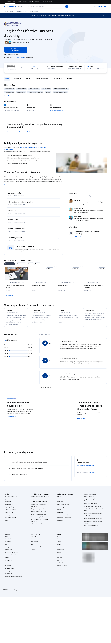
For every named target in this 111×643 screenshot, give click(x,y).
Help (58, 549)
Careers (7, 546)
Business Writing (9, 89)
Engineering (60, 509)
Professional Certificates (11, 554)
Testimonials (57, 79)
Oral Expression (46, 89)
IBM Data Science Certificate (38, 516)
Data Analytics (8, 503)
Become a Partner (9, 570)
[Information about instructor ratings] (79, 196)
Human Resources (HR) (63, 517)
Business (59, 498)
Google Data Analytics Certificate (40, 501)
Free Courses (8, 575)
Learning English (34, 11)
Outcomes (17, 79)
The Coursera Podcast (37, 549)
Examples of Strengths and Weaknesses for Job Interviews (92, 501)
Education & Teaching (63, 506)
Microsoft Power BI (10, 517)
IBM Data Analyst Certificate (38, 513)
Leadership (8, 543)
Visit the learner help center (85, 467)
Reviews (69, 79)
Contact (59, 554)
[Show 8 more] (9, 295)
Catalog (7, 549)
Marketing (60, 522)
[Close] (103, 15)
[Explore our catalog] (21, 6)
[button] (94, 6)
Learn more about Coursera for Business (19, 132)
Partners (33, 540)
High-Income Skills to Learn (91, 505)
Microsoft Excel (9, 514)
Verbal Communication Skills (61, 89)
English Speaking (9, 509)
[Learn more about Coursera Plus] (29, 58)
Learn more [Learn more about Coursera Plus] (12, 418)
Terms (59, 543)
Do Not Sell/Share (62, 567)
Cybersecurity (8, 501)
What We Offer (8, 540)
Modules (28, 79)
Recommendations (42, 79)
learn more (92, 474)
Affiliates (59, 562)
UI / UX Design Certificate (37, 526)
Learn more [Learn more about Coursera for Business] (82, 420)
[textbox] (47, 6)
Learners (33, 538)
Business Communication (60, 92)
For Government (9, 565)
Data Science (60, 503)
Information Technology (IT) (64, 519)
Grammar (48, 92)
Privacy (59, 546)
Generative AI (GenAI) (10, 511)
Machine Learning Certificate (38, 518)
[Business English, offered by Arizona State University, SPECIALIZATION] (68, 285)
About (7, 79)
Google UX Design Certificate (38, 510)
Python (6, 522)
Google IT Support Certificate (39, 503)
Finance (59, 511)
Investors (59, 540)
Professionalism (9, 92)
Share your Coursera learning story (14, 578)
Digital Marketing (9, 506)
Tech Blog (33, 551)
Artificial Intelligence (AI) (11, 498)
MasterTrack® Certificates (12, 557)
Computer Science (62, 501)
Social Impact (8, 573)
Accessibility (60, 551)
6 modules (11, 66)
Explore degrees (48, 416)
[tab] (9, 263)
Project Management (10, 519)
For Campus (8, 567)
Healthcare (60, 514)
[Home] (5, 11)
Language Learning (21, 11)
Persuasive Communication (35, 92)
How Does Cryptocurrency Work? (92, 508)
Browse (11, 11)
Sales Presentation (34, 89)
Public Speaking (21, 92)
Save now (71, 15)
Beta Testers (34, 543)
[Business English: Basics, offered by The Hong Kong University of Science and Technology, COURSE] (42, 285)
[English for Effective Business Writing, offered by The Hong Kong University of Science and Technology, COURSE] (16, 286)
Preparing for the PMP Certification (93, 520)
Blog (32, 546)
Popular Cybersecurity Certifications (93, 517)
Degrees (7, 559)
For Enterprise (8, 562)
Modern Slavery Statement (64, 565)
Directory (59, 559)
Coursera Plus (8, 551)
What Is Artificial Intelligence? (91, 527)
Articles (59, 557)
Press (58, 538)
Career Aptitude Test (89, 498)
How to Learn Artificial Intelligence (93, 515)
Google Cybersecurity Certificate (40, 498)
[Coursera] (10, 6)
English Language (21, 89)
